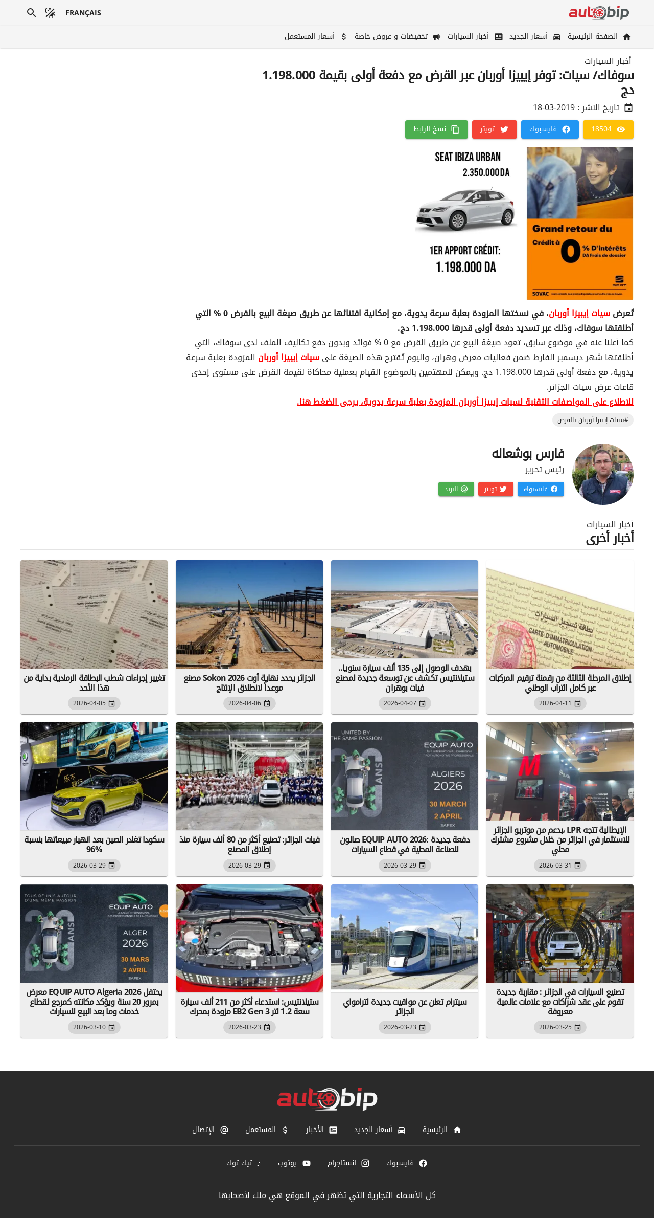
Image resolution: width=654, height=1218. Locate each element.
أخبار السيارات (608, 61)
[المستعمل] (267, 1130)
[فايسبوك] (550, 129)
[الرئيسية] (442, 1130)
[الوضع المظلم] (50, 13)
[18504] (608, 129)
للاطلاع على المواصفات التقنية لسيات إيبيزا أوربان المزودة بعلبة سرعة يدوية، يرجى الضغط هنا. (465, 402)
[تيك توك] (244, 1163)
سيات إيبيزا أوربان (581, 313)
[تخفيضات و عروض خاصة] (397, 37)
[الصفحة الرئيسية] (599, 37)
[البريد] (456, 489)
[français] (83, 13)
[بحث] (31, 13)
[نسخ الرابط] (436, 129)
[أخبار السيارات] (474, 37)
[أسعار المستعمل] (316, 37)
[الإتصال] (210, 1130)
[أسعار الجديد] (534, 37)
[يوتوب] (294, 1163)
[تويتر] (494, 129)
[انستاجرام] (348, 1163)
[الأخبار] (322, 1130)
